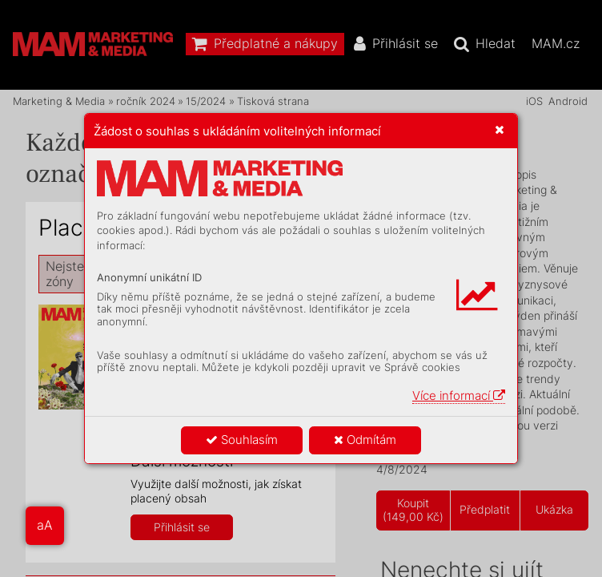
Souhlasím (242, 439)
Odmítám (365, 439)
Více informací (458, 395)
